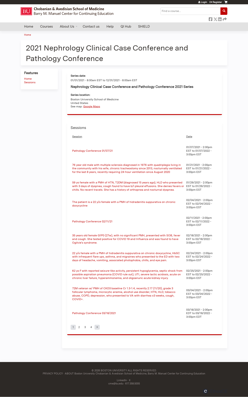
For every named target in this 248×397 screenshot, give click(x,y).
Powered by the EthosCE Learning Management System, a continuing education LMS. (215, 391)
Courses (46, 26)
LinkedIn (219, 19)
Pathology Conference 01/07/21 (92, 150)
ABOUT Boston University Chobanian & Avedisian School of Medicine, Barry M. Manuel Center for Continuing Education (135, 373)
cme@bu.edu (115, 383)
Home (28, 26)
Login (204, 2)
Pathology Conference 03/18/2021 (94, 313)
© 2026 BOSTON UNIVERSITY (109, 370)
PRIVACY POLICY (53, 373)
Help (110, 26)
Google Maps (91, 106)
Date (189, 136)
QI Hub (126, 26)
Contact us (91, 26)
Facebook (210, 19)
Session (77, 136)
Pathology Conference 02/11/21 (92, 221)
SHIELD (144, 26)
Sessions (29, 82)
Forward (224, 19)
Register (217, 2)
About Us (67, 26)
